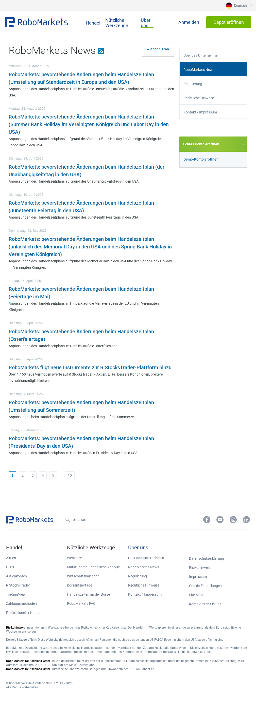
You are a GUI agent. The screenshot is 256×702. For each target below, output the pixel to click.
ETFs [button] (10, 567)
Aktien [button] (11, 558)
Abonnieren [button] (159, 49)
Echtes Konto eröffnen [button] (201, 144)
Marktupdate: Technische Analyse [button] (93, 567)
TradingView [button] (16, 594)
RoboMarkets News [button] (198, 70)
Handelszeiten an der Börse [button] (88, 594)
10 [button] (70, 475)
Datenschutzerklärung (206, 558)
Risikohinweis (199, 567)
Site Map (196, 595)
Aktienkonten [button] (16, 576)
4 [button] (43, 475)
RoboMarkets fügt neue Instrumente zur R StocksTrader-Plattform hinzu (90, 367)
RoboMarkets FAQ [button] (81, 603)
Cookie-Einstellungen (205, 586)
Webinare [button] (74, 558)
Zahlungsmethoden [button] (21, 603)
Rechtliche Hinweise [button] (199, 98)
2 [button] (23, 475)
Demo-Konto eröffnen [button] (200, 159)
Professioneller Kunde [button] (23, 613)
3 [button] (33, 475)
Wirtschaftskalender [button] (83, 576)
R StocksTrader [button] (18, 585)
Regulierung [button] (192, 84)
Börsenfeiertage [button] (79, 585)
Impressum (198, 577)
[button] (238, 5)
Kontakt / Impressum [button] (200, 112)
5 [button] (53, 475)
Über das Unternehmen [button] (201, 55)
